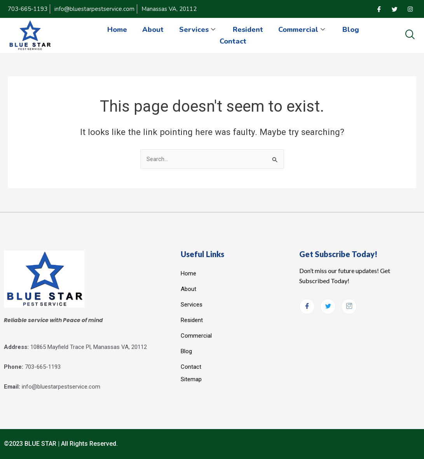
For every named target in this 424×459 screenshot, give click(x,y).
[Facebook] (379, 9)
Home (117, 29)
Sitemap (191, 379)
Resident (248, 29)
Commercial (303, 29)
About (153, 29)
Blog (351, 29)
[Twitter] (394, 9)
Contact (233, 41)
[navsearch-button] (410, 35)
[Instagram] (410, 9)
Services (198, 29)
